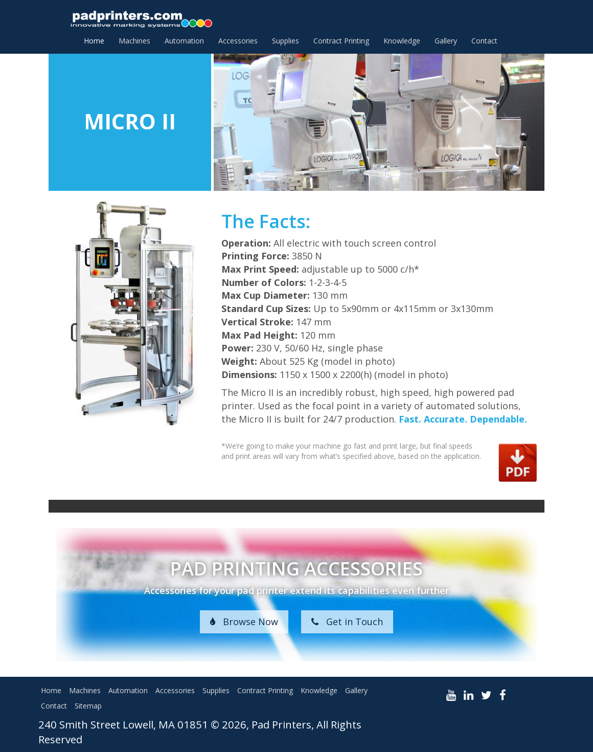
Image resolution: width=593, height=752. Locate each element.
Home (94, 41)
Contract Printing (341, 41)
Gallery (446, 41)
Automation (184, 41)
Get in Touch (347, 621)
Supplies (285, 41)
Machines (134, 41)
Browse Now (244, 621)
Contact (484, 41)
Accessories (238, 41)
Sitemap (88, 706)
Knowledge (401, 41)
